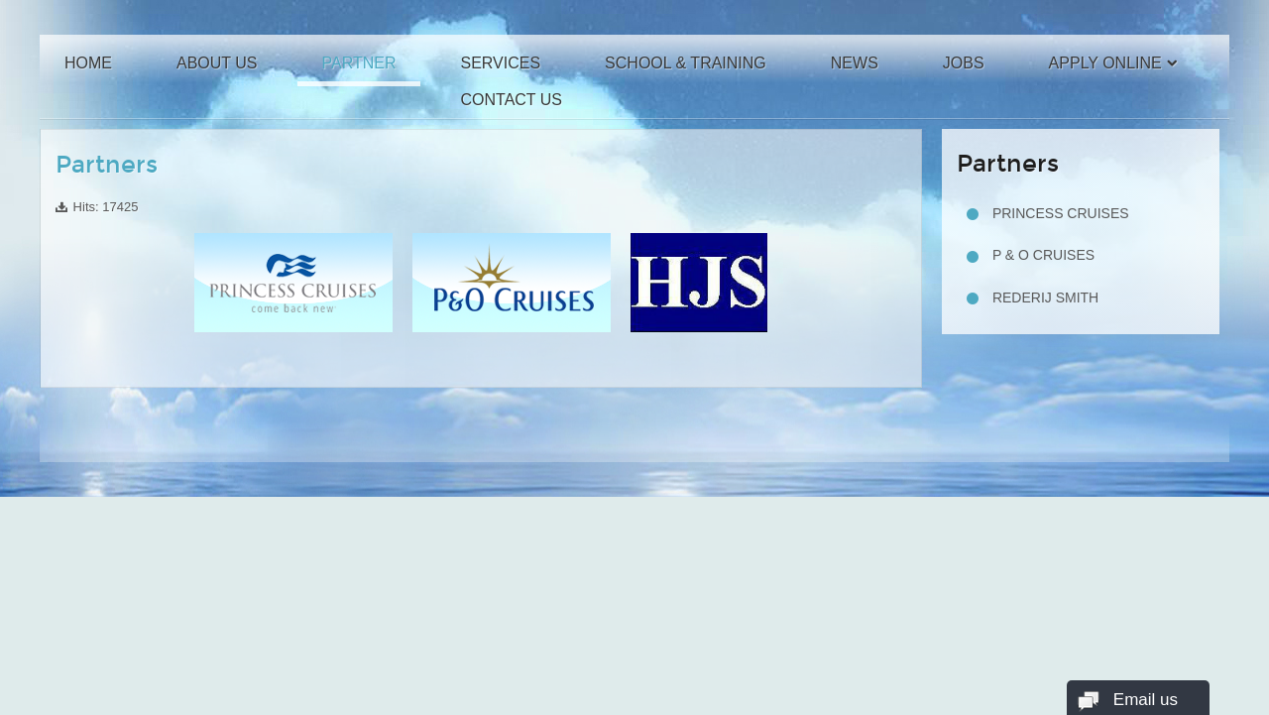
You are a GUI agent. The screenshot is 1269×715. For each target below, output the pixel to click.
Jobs (963, 63)
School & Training (685, 63)
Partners (107, 165)
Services (500, 63)
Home (88, 63)
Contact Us (511, 99)
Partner (359, 63)
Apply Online (1105, 63)
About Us (217, 63)
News (854, 63)
